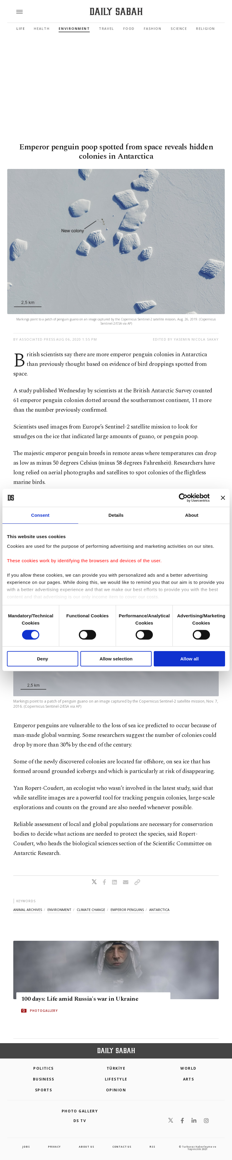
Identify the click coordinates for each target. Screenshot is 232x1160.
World (188, 1068)
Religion (205, 28)
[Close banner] (223, 498)
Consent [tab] (40, 515)
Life (20, 28)
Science (179, 28)
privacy (54, 1146)
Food (129, 28)
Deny (42, 658)
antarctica (159, 909)
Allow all (189, 658)
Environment (74, 28)
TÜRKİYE (116, 1068)
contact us (121, 1146)
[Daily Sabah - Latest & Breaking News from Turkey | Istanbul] (116, 11)
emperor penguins (127, 909)
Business (43, 1079)
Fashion (153, 28)
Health (42, 28)
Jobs (26, 1146)
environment (59, 909)
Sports (43, 1090)
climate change (91, 909)
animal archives (27, 909)
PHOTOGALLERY (44, 1011)
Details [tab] (116, 515)
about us (86, 1146)
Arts (188, 1079)
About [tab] (191, 515)
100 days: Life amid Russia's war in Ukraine (79, 998)
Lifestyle (116, 1079)
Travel (106, 28)
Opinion (116, 1090)
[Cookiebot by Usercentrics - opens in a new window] (183, 497)
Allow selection (115, 658)
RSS (152, 1146)
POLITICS (43, 1068)
